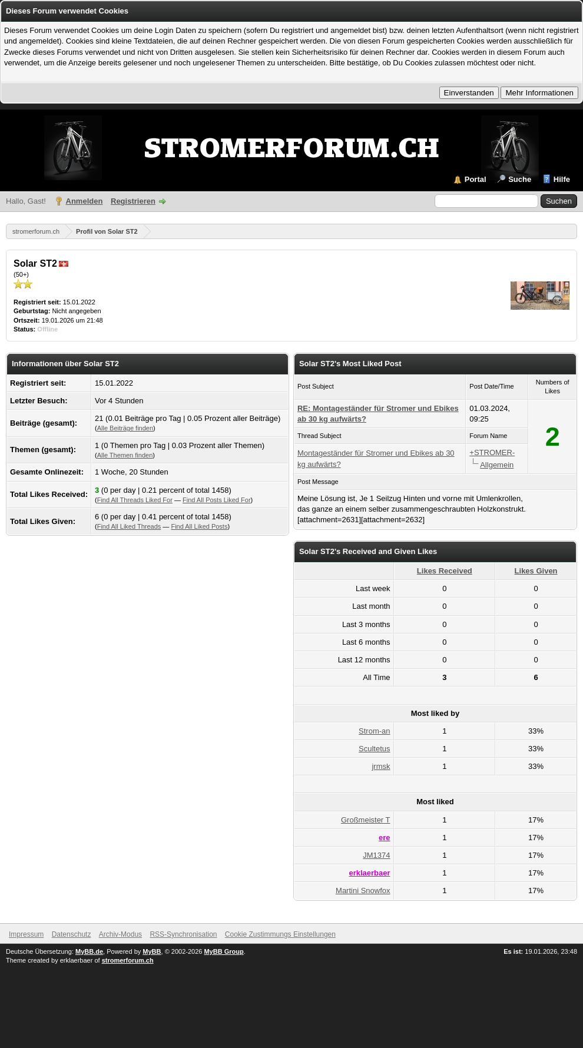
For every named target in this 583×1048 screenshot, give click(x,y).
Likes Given (536, 570)
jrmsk (381, 766)
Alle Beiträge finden (125, 428)
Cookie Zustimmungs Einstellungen (280, 934)
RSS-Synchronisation (183, 934)
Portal (475, 179)
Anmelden (84, 201)
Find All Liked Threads (129, 526)
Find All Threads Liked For (135, 499)
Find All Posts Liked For (217, 499)
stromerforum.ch (35, 231)
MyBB (152, 951)
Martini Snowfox (363, 890)
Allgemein (497, 464)
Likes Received (444, 570)
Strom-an (374, 731)
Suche (519, 179)
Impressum (26, 934)
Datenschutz (71, 934)
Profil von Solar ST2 (107, 231)
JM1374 (376, 855)
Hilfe (562, 179)
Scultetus (374, 748)
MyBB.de (89, 951)
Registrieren (133, 201)
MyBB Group (223, 951)
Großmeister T (365, 819)
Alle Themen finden (125, 455)
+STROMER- (492, 452)
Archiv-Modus (120, 934)
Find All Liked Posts (199, 526)
